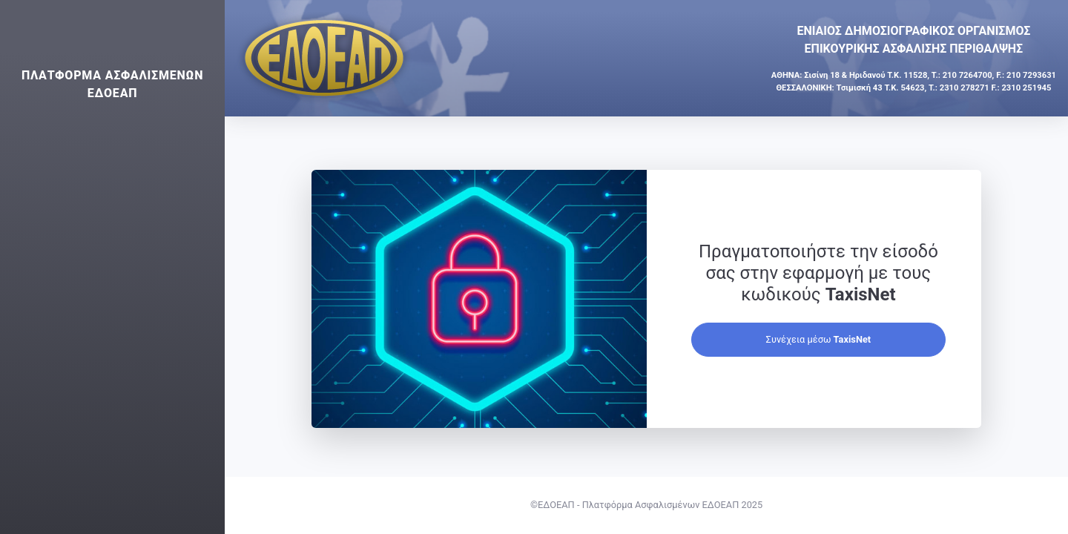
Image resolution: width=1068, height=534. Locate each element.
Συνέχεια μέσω (818, 339)
